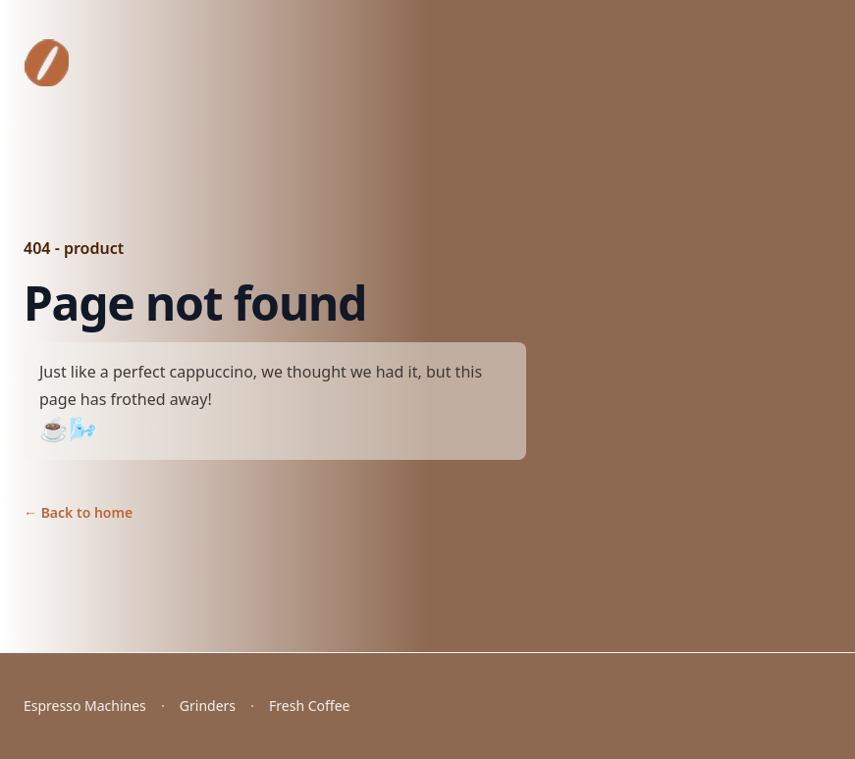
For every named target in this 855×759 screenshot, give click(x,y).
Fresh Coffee (309, 705)
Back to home (78, 512)
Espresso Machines (85, 705)
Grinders (208, 705)
